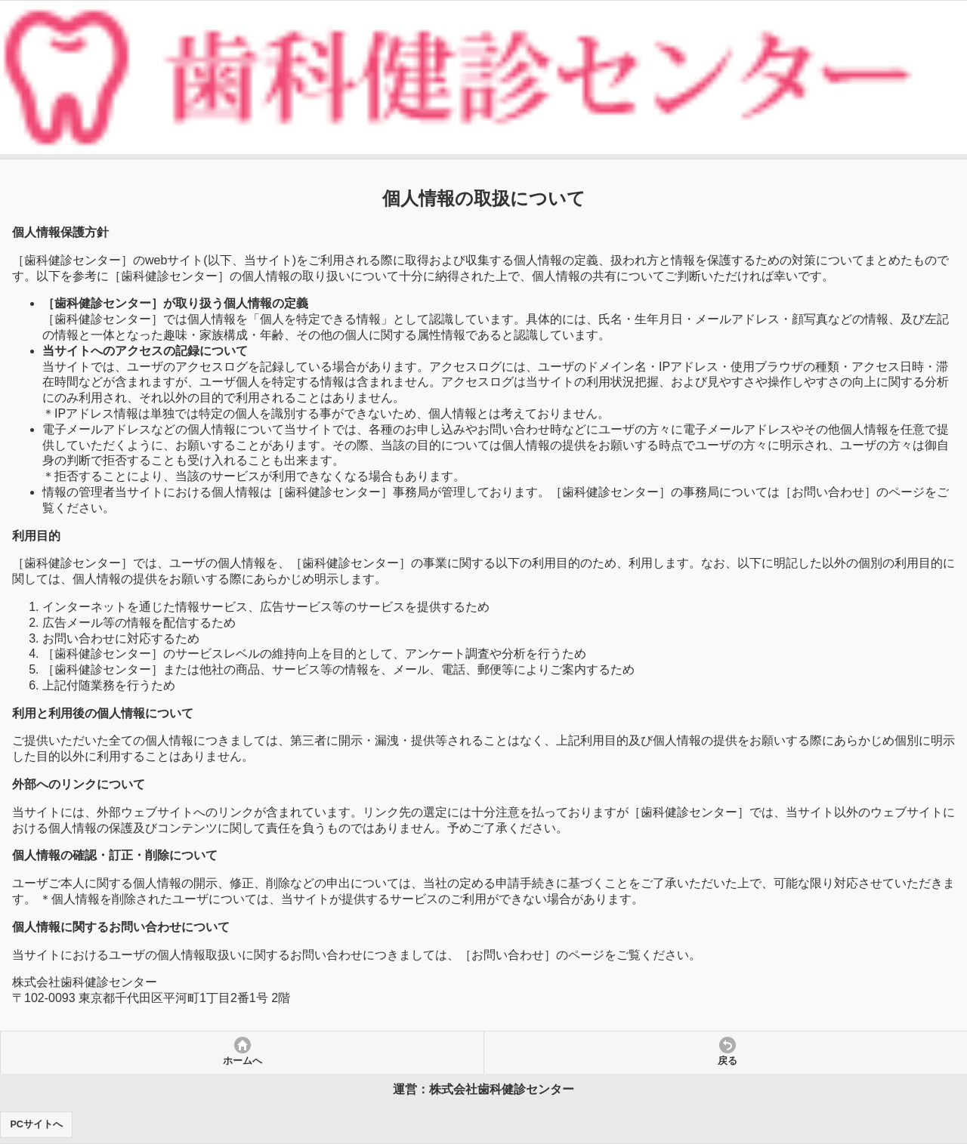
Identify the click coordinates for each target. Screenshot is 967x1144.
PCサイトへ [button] (37, 1124)
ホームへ (242, 1061)
